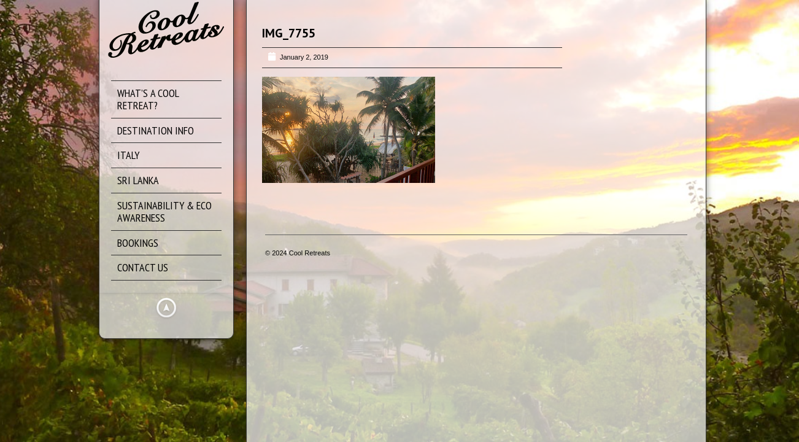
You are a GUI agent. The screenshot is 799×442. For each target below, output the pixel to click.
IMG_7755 (288, 33)
